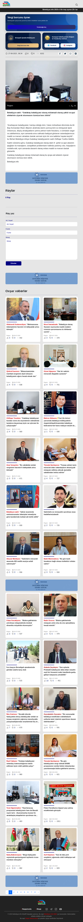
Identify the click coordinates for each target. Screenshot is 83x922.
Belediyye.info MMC (50, 914)
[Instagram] (67, 45)
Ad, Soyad (9, 220)
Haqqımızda (27, 909)
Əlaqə (39, 909)
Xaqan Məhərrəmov (31, 918)
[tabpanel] (41, 178)
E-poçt (8, 229)
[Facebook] (51, 45)
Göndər (13, 263)
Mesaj (8, 237)
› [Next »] (38, 892)
